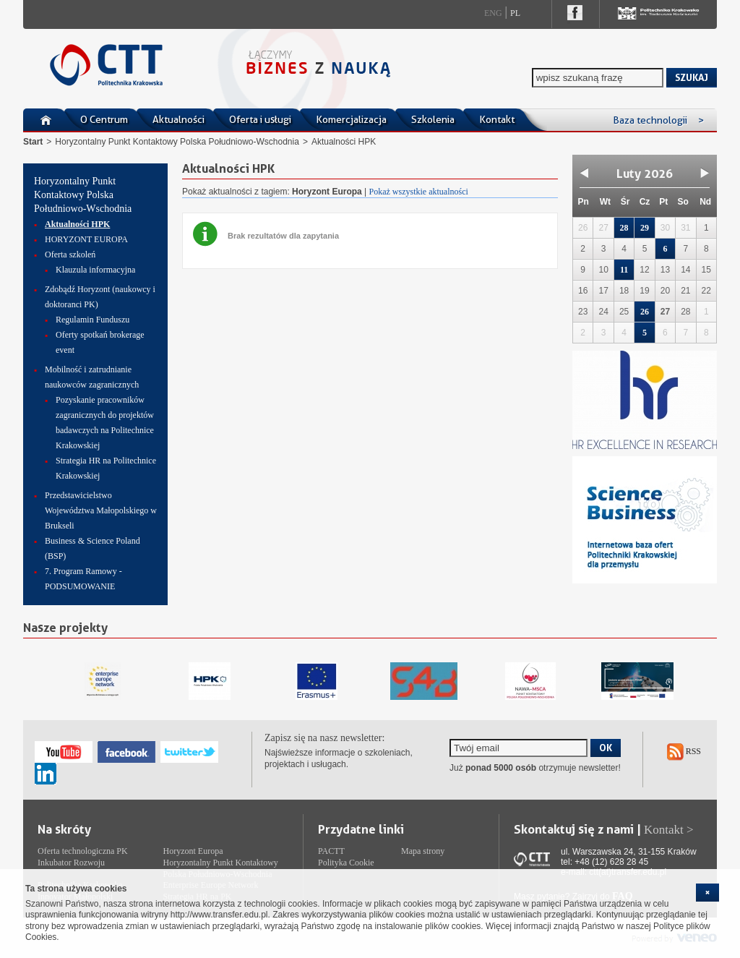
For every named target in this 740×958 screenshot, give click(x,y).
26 (644, 312)
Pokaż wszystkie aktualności (418, 192)
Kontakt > (669, 830)
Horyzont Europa (193, 851)
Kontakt (497, 119)
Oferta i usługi (260, 119)
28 (624, 228)
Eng (493, 13)
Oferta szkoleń (70, 254)
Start (33, 142)
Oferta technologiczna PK (83, 851)
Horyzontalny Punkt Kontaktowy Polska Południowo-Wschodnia (177, 142)
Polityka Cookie (346, 863)
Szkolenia (433, 119)
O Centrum (104, 119)
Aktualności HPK (77, 224)
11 (624, 270)
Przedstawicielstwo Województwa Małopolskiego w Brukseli (101, 510)
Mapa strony (422, 851)
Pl (515, 13)
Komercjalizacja (351, 119)
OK (605, 747)
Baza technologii (658, 120)
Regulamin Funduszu (92, 320)
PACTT (331, 851)
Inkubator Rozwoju (71, 863)
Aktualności (178, 119)
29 (644, 228)
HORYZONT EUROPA (86, 239)
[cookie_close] (707, 893)
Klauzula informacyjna (95, 270)
